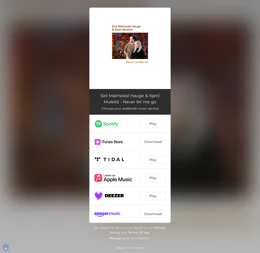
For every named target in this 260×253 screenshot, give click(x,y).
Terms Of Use (138, 232)
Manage (115, 238)
